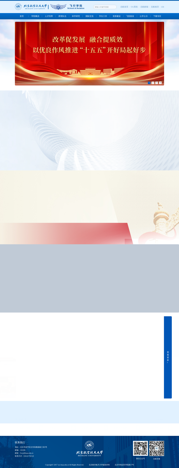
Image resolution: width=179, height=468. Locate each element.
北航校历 (155, 7)
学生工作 (103, 16)
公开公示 (144, 16)
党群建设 (117, 16)
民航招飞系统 (120, 428)
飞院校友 (130, 16)
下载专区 (157, 16)
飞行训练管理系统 (155, 428)
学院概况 (35, 16)
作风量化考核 (23, 428)
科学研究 (76, 16)
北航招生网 (86, 428)
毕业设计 (53, 428)
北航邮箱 (144, 7)
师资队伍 (62, 16)
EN (162, 7)
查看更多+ (13, 96)
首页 (22, 16)
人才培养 (49, 16)
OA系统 (134, 7)
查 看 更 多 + (168, 357)
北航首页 (124, 7)
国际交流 (89, 16)
